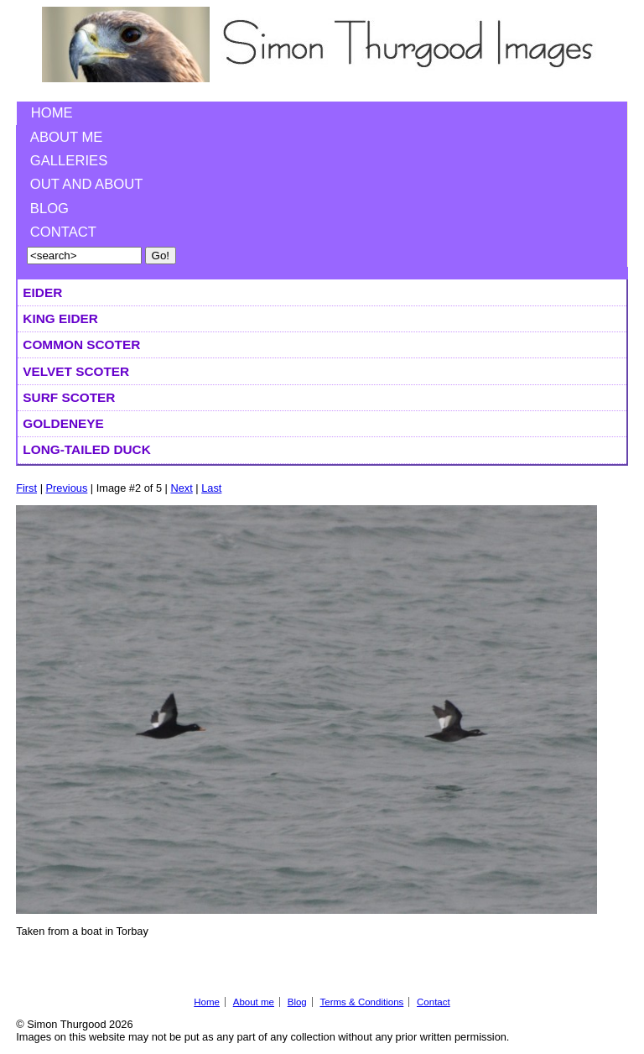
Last (211, 488)
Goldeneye (63, 423)
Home (52, 113)
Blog (49, 209)
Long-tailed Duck (86, 449)
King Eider (60, 318)
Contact (63, 232)
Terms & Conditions (361, 1002)
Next (181, 488)
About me (66, 137)
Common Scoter (81, 344)
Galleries (68, 161)
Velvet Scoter (76, 371)
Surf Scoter (69, 397)
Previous (67, 488)
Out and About (86, 184)
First (26, 488)
